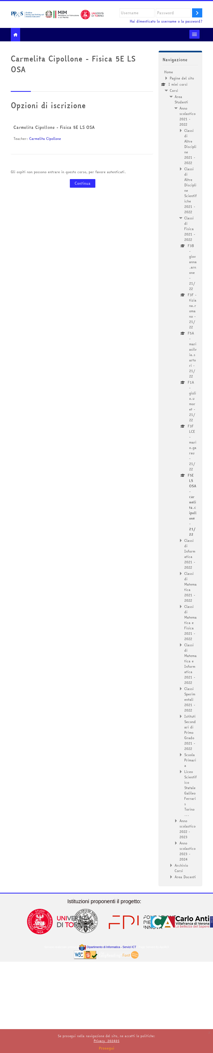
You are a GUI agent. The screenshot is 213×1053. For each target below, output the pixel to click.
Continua (83, 183)
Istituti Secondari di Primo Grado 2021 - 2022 (190, 732)
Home (168, 72)
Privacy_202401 (107, 1040)
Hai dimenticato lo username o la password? (166, 21)
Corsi (174, 90)
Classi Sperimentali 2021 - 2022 (189, 699)
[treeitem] (180, 474)
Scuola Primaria (190, 760)
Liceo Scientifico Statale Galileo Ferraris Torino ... (190, 793)
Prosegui (106, 1048)
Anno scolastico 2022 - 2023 (187, 829)
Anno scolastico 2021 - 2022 (187, 116)
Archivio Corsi (181, 868)
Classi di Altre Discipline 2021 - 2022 (190, 146)
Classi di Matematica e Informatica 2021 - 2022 (190, 663)
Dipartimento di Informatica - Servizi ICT (107, 947)
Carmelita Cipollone (45, 138)
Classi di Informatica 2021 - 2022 (189, 554)
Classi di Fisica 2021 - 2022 (189, 228)
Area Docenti (185, 877)
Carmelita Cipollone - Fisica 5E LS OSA (54, 127)
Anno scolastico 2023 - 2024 (187, 851)
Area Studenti (181, 99)
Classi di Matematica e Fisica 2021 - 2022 (190, 622)
